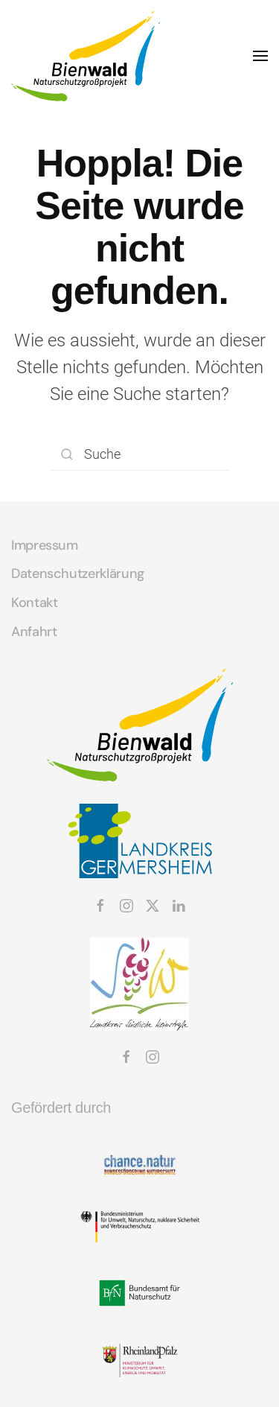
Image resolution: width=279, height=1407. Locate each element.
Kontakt (34, 603)
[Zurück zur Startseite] (85, 56)
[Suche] (140, 454)
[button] (260, 56)
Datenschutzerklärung (77, 573)
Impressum (44, 545)
